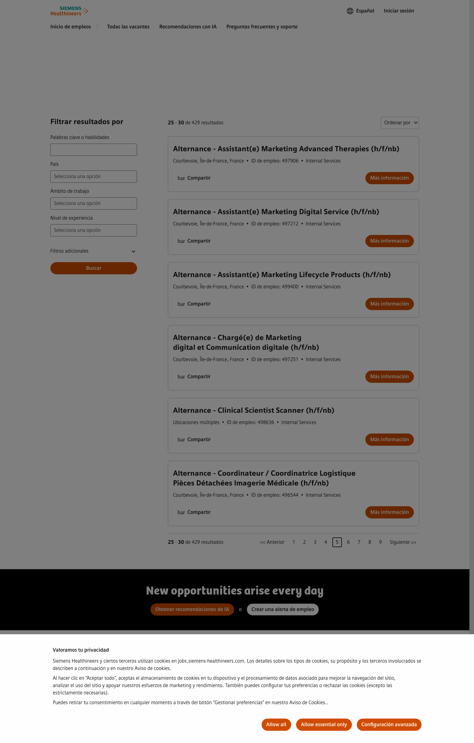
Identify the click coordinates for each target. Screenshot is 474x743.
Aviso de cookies (152, 668)
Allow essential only (324, 724)
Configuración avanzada (389, 724)
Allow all (276, 724)
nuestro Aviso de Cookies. (299, 702)
